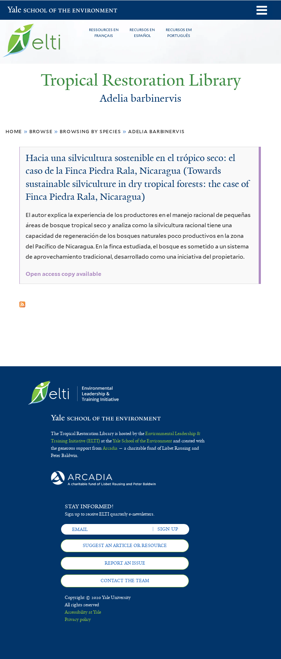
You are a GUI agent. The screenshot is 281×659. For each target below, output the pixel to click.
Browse (41, 131)
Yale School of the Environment (26, 10)
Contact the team (125, 581)
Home (13, 131)
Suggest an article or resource (125, 545)
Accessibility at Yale (83, 612)
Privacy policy (78, 619)
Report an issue (125, 563)
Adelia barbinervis (156, 131)
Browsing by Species (90, 131)
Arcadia (110, 448)
